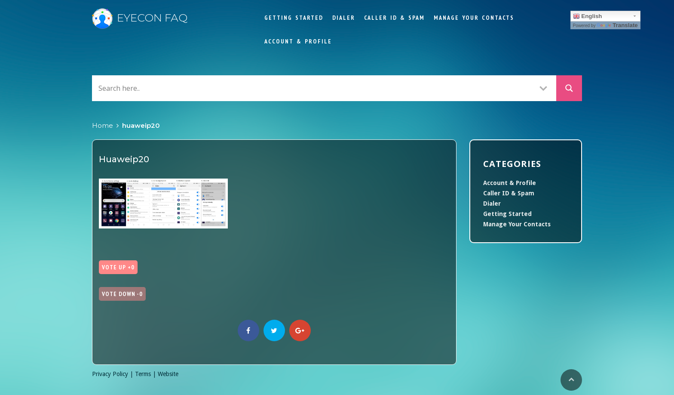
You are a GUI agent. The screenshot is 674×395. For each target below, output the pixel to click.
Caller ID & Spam (394, 18)
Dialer (343, 18)
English (587, 16)
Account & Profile (298, 41)
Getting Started (293, 18)
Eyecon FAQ (139, 17)
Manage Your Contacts (474, 18)
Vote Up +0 (118, 267)
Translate (617, 25)
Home (102, 125)
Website (168, 373)
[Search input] (313, 88)
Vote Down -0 (122, 294)
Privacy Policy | (113, 373)
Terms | (146, 373)
